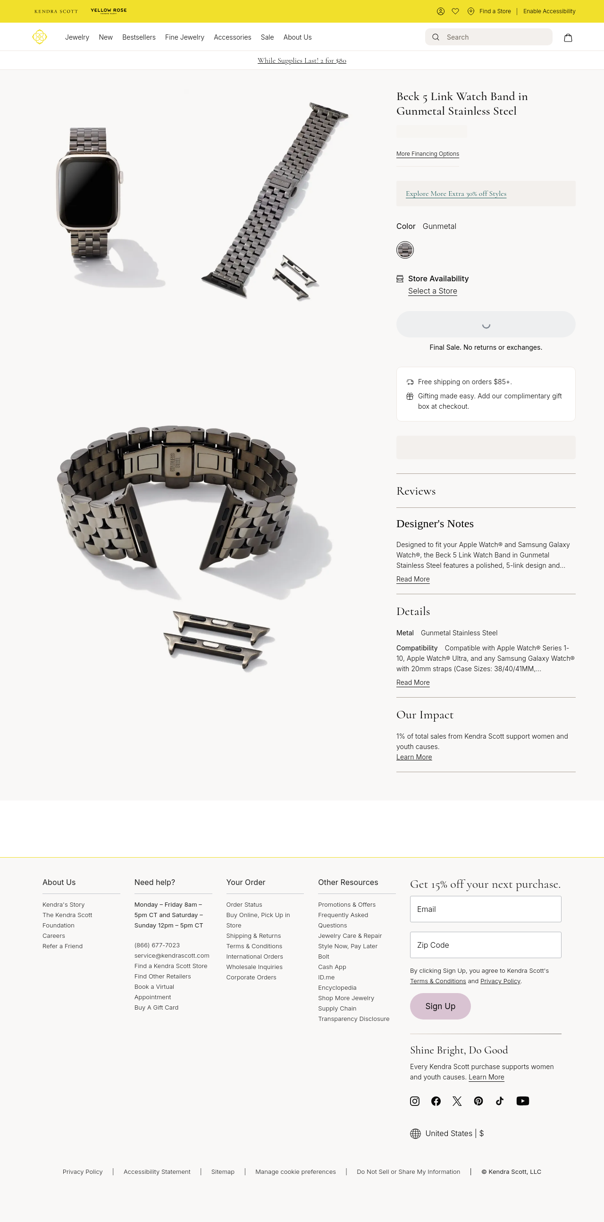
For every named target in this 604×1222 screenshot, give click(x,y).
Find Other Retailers (162, 976)
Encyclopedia (337, 987)
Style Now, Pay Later (348, 946)
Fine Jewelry (184, 37)
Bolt (323, 956)
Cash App (332, 966)
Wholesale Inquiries (254, 966)
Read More (413, 579)
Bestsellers (139, 37)
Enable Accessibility (549, 11)
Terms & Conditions (254, 946)
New (106, 37)
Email (426, 909)
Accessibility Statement (157, 1171)
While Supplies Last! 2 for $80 (302, 60)
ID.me (326, 977)
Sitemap (223, 1171)
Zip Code (433, 945)
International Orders (254, 956)
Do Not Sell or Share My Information (408, 1171)
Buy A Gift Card (156, 1007)
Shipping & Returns (253, 935)
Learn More (414, 757)
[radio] (405, 250)
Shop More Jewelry (346, 998)
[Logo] (39, 36)
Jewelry (77, 37)
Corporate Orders (251, 977)
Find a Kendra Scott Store (171, 965)
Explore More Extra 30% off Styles (456, 193)
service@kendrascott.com (172, 955)
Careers (53, 935)
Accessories (233, 37)
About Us (298, 37)
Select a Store (432, 290)
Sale (267, 37)
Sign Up (441, 1006)
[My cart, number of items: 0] (568, 36)
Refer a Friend (62, 946)
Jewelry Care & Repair (350, 935)
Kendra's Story (63, 904)
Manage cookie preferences (295, 1171)
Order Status (244, 904)
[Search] (489, 36)
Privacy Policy (500, 981)
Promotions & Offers (347, 904)
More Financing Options (427, 153)
